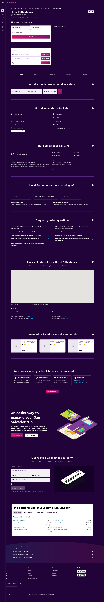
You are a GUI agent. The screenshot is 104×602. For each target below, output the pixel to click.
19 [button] (37, 54)
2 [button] (66, 42)
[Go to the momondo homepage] (11, 2)
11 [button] (33, 50)
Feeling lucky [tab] (42, 512)
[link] (55, 391)
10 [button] (29, 50)
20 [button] (41, 54)
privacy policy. (42, 491)
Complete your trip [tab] (55, 512)
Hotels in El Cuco (20, 525)
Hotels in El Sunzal (60, 525)
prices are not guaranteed (48, 546)
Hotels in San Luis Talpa (22, 527)
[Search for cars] (3, 14)
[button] (3, 2)
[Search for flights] (3, 7)
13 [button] (41, 50)
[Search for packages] (3, 17)
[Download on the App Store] (84, 575)
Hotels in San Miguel (60, 522)
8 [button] (49, 46)
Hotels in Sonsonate (21, 522)
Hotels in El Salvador (25, 8)
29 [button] (49, 58)
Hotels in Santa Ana (21, 532)
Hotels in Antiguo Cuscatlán (23, 529)
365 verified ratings (29, 22)
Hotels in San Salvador (36, 8)
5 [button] (37, 46)
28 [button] (45, 58)
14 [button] (45, 50)
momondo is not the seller (55, 551)
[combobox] (34, 471)
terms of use (34, 491)
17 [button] (29, 54)
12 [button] (37, 50)
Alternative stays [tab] (31, 512)
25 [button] (33, 58)
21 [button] (45, 54)
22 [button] (49, 54)
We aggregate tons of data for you (55, 554)
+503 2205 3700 (18, 20)
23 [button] (26, 58)
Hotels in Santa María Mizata (62, 529)
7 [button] (45, 46)
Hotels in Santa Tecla (60, 527)
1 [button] (49, 42)
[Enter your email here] (35, 480)
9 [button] (66, 46)
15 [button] (49, 50)
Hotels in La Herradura (21, 520)
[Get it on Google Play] (84, 571)
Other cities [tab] (20, 512)
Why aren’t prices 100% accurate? (55, 557)
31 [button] (29, 62)
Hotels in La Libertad (60, 520)
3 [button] (29, 46)
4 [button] (33, 46)
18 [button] (33, 54)
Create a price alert (81, 382)
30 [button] (26, 62)
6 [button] (41, 46)
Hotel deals (16, 8)
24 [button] (30, 58)
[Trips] (3, 22)
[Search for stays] (3, 11)
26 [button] (37, 58)
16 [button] (26, 54)
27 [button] (41, 58)
